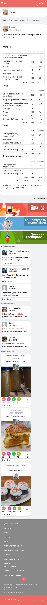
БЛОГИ (6, 533)
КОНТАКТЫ (21, 571)
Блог (5, 20)
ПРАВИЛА (18, 575)
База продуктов (34, 20)
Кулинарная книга (17, 20)
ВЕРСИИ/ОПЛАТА (10, 566)
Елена (13, 12)
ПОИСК (6, 541)
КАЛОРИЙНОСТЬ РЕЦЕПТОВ (14, 550)
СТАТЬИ (7, 537)
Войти (41, 3)
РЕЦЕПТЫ (7, 528)
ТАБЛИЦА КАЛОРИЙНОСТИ (13, 546)
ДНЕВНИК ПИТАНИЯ (11, 524)
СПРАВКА (7, 564)
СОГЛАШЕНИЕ (9, 575)
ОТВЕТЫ (7, 555)
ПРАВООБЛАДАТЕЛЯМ (12, 559)
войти (21, 188)
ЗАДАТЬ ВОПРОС (10, 571)
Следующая (40, 198)
